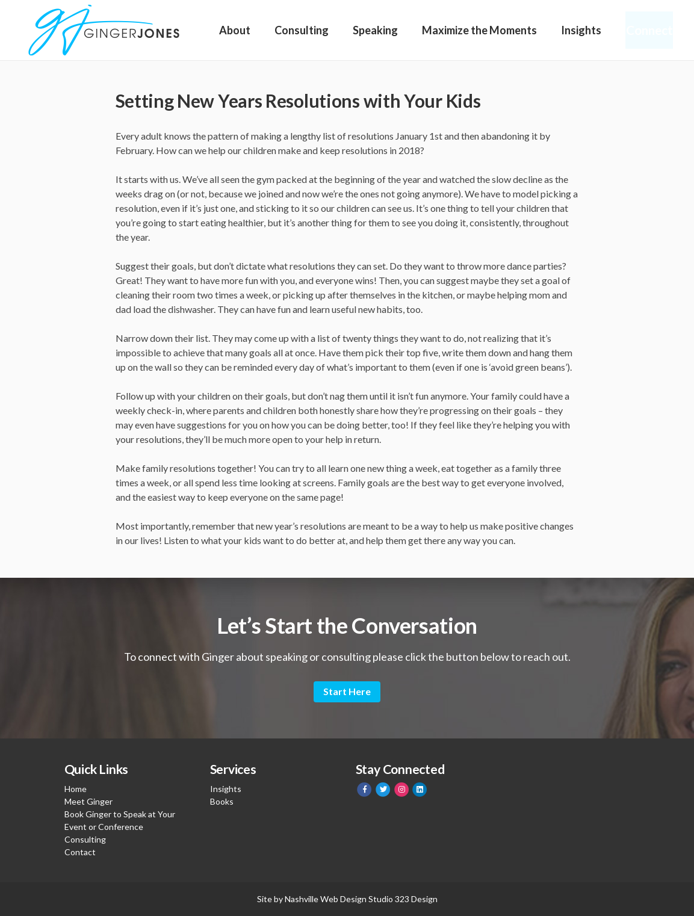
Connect (647, 30)
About (234, 30)
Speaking (373, 30)
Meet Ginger (88, 801)
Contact (80, 852)
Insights (578, 30)
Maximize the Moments (477, 30)
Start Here (347, 691)
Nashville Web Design (326, 899)
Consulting (300, 30)
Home (75, 789)
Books (222, 801)
